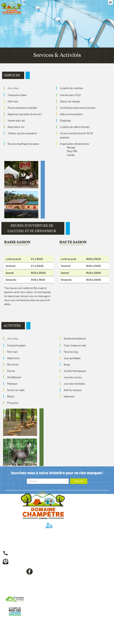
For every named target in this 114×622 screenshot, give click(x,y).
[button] (110, 2)
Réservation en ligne (22, 578)
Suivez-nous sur (16, 571)
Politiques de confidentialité (23, 592)
